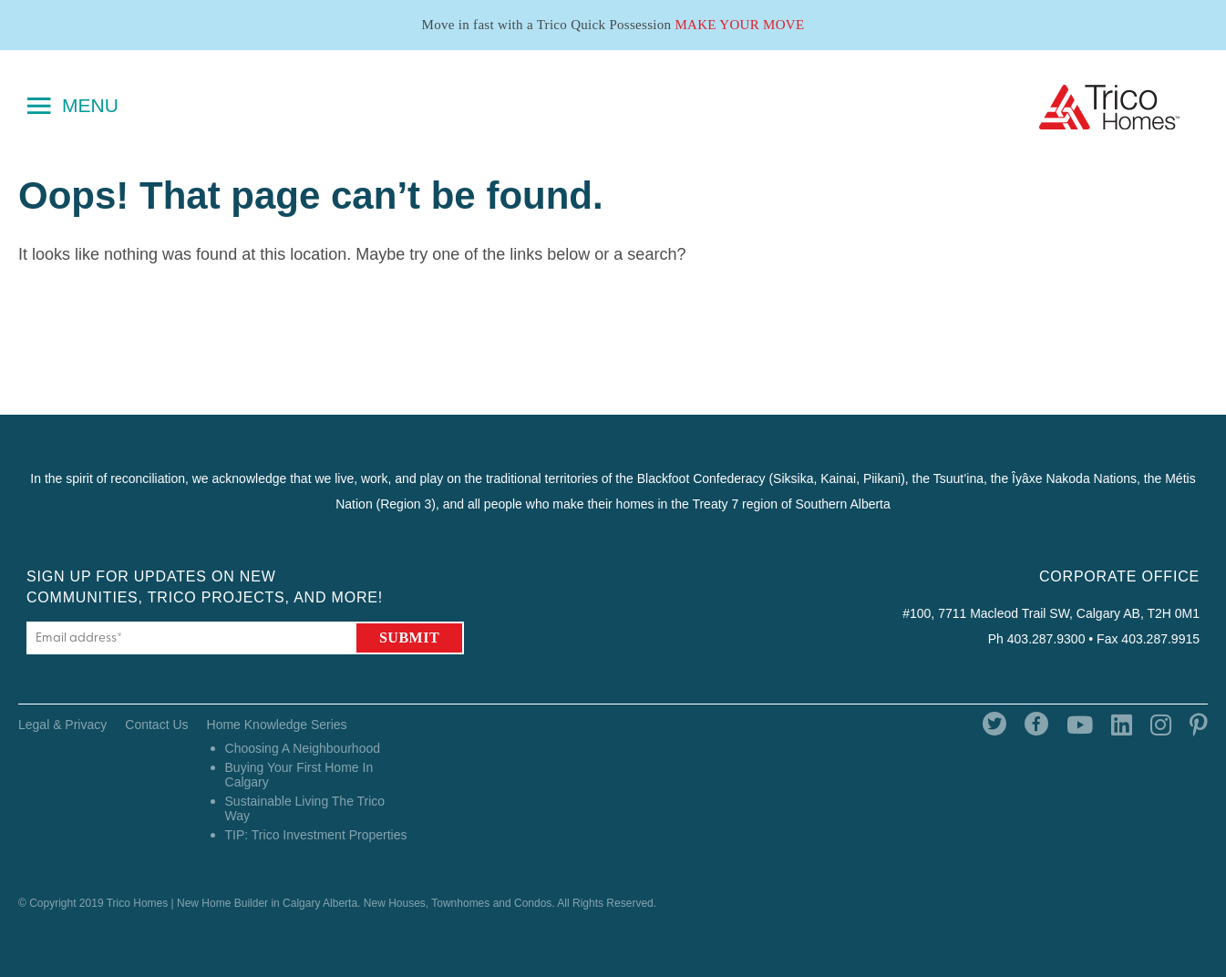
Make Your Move (739, 24)
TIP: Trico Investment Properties (316, 835)
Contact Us (156, 724)
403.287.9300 (1046, 639)
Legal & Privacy (62, 724)
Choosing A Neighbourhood (302, 748)
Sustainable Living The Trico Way (305, 808)
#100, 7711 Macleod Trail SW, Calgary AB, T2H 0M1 (1051, 613)
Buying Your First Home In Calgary (299, 774)
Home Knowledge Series (277, 724)
